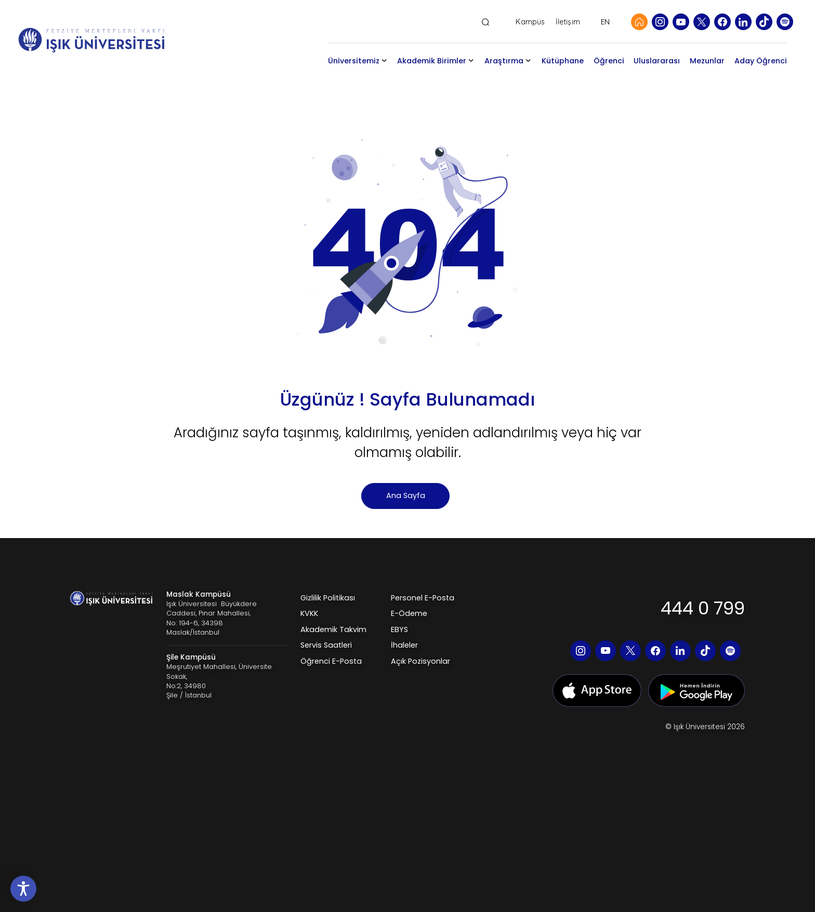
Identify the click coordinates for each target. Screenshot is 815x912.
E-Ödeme (409, 613)
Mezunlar (707, 61)
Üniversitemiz (353, 61)
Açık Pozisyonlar (420, 661)
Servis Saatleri (326, 645)
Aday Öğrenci (760, 61)
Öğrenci (609, 61)
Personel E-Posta (422, 598)
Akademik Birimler (431, 61)
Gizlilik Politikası (327, 598)
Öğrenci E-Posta (331, 661)
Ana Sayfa (405, 495)
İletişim (568, 22)
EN (605, 22)
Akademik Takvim (333, 629)
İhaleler (404, 645)
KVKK (309, 613)
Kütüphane (563, 61)
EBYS (399, 629)
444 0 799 (703, 608)
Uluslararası (657, 61)
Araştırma (503, 61)
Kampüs (530, 22)
